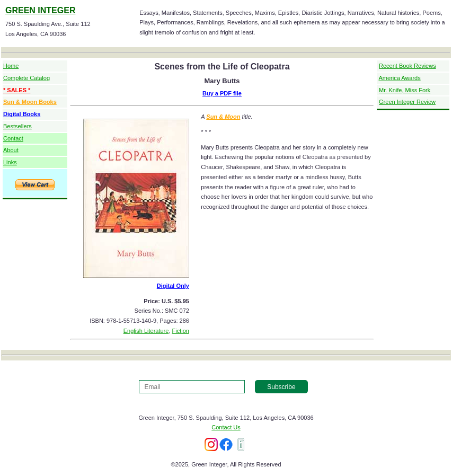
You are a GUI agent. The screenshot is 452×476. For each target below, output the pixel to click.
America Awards (399, 78)
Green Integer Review (407, 102)
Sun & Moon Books (30, 102)
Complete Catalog (26, 78)
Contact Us (225, 427)
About (11, 150)
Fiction (180, 331)
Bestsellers (17, 126)
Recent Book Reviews (407, 66)
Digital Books (21, 114)
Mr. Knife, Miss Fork (404, 90)
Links (10, 162)
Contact (13, 138)
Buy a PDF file (222, 93)
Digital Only (173, 286)
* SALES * (16, 90)
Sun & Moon (223, 116)
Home (11, 66)
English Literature (146, 331)
